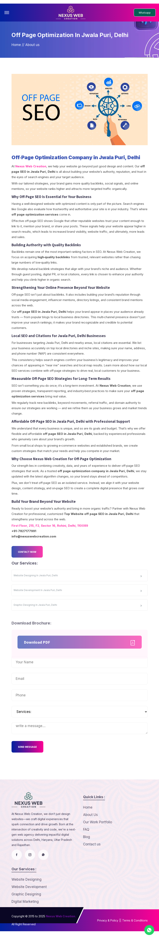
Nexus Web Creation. (61, 925)
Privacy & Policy (107, 929)
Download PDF (80, 662)
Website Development (29, 908)
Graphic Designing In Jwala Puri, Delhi (78, 626)
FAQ (86, 850)
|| (120, 929)
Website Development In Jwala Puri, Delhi (78, 611)
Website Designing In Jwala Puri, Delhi (78, 597)
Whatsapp (145, 12)
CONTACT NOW (29, 574)
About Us (90, 836)
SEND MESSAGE (29, 755)
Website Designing (27, 900)
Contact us (92, 865)
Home (16, 50)
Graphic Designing (26, 915)
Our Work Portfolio (97, 843)
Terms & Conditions (135, 929)
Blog (86, 858)
